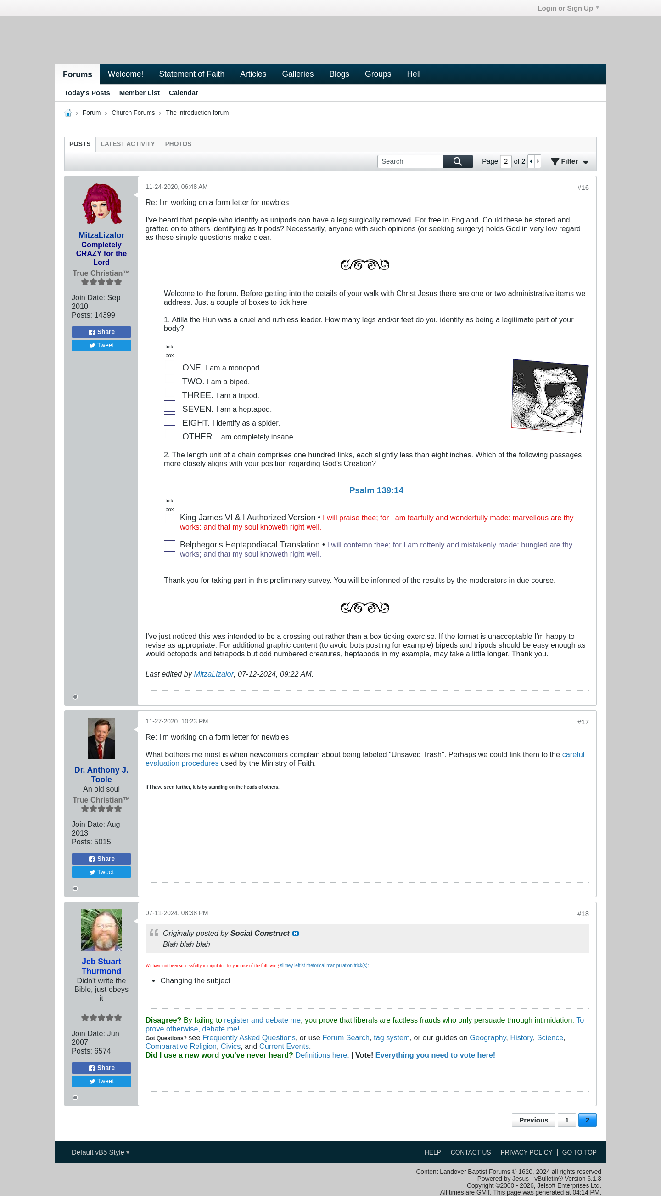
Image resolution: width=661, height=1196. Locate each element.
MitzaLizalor (214, 674)
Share (101, 332)
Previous (533, 1120)
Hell (413, 74)
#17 (583, 722)
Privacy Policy (527, 1152)
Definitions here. (321, 1055)
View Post (295, 933)
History (521, 1037)
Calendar (183, 93)
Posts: (82, 315)
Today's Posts (87, 93)
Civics (231, 1046)
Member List (139, 93)
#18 (583, 913)
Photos (178, 144)
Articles (253, 74)
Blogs (339, 74)
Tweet (101, 345)
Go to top (579, 1152)
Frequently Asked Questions (249, 1037)
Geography (488, 1037)
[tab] (80, 144)
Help (433, 1152)
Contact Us (471, 1152)
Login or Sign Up (568, 8)
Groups (378, 74)
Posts (80, 144)
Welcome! (125, 74)
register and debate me (262, 1020)
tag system (391, 1037)
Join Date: (88, 297)
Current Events (284, 1046)
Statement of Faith (191, 74)
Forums (77, 74)
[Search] (425, 161)
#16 (583, 187)
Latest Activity (128, 144)
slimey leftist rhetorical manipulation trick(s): (324, 965)
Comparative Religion (181, 1046)
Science (550, 1037)
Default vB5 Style (100, 1152)
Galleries (298, 74)
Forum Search (346, 1037)
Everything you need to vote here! (435, 1055)
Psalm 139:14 (376, 490)
